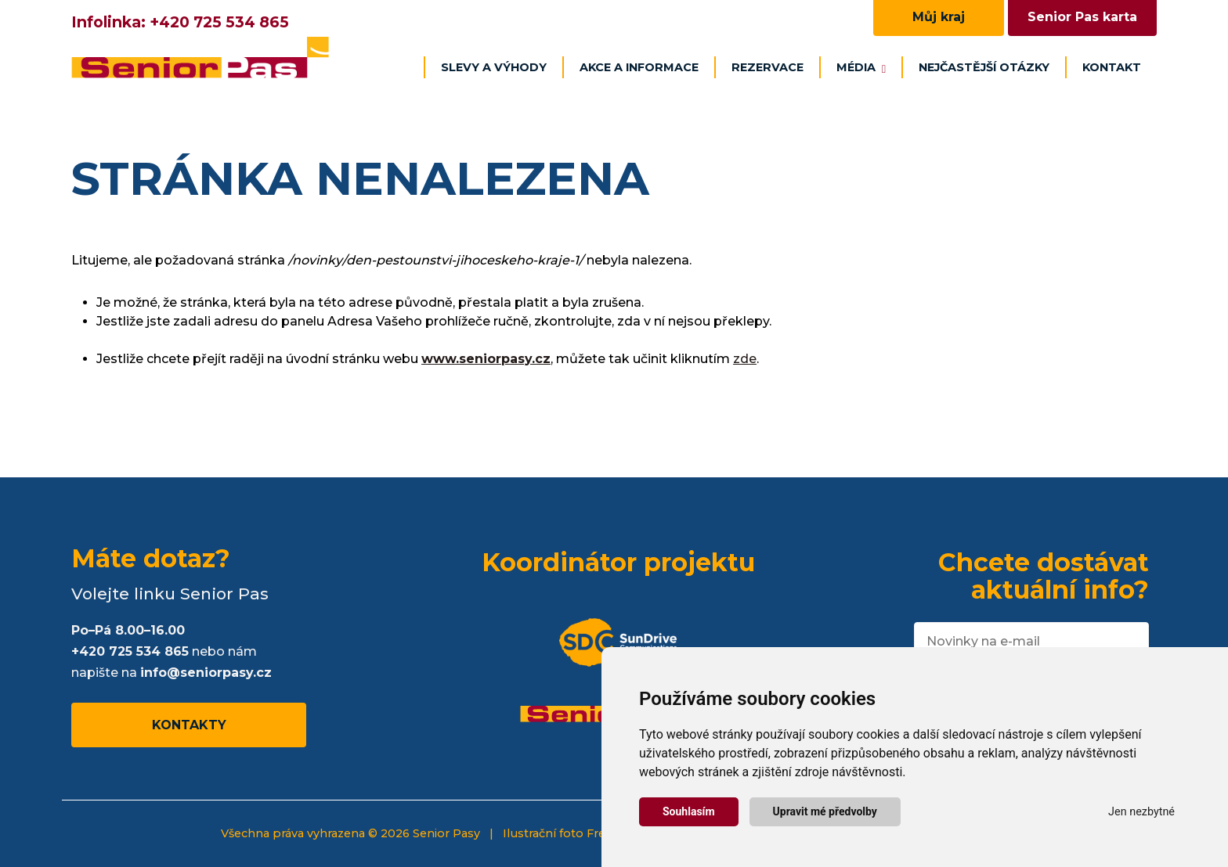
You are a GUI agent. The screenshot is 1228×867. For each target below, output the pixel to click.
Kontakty (189, 725)
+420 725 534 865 (219, 22)
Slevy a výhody (494, 67)
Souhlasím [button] (689, 811)
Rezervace (767, 67)
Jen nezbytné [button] (1141, 811)
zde (745, 358)
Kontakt (1111, 67)
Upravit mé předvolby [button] (825, 811)
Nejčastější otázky (984, 67)
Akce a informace (639, 67)
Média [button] (861, 67)
